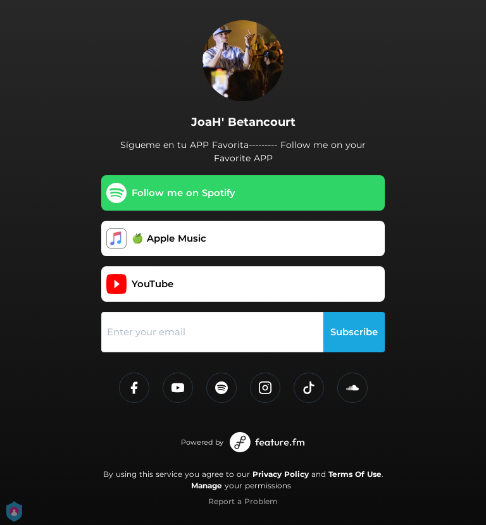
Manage (206, 485)
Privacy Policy (280, 474)
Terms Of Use (355, 474)
